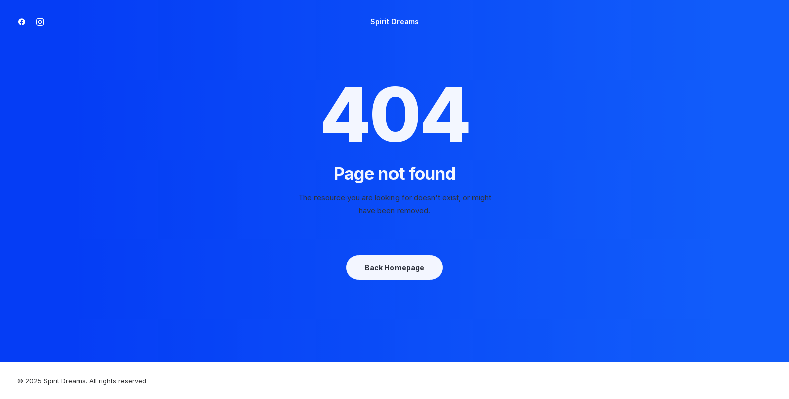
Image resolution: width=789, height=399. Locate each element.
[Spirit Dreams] (394, 21)
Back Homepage (394, 267)
